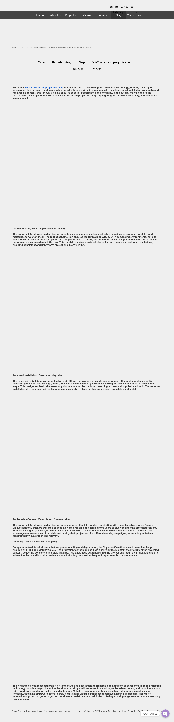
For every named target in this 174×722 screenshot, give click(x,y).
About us (55, 15)
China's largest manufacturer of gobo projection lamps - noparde (46, 711)
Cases (87, 15)
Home (40, 15)
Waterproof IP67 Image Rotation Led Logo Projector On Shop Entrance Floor (123, 711)
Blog (23, 47)
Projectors (71, 15)
